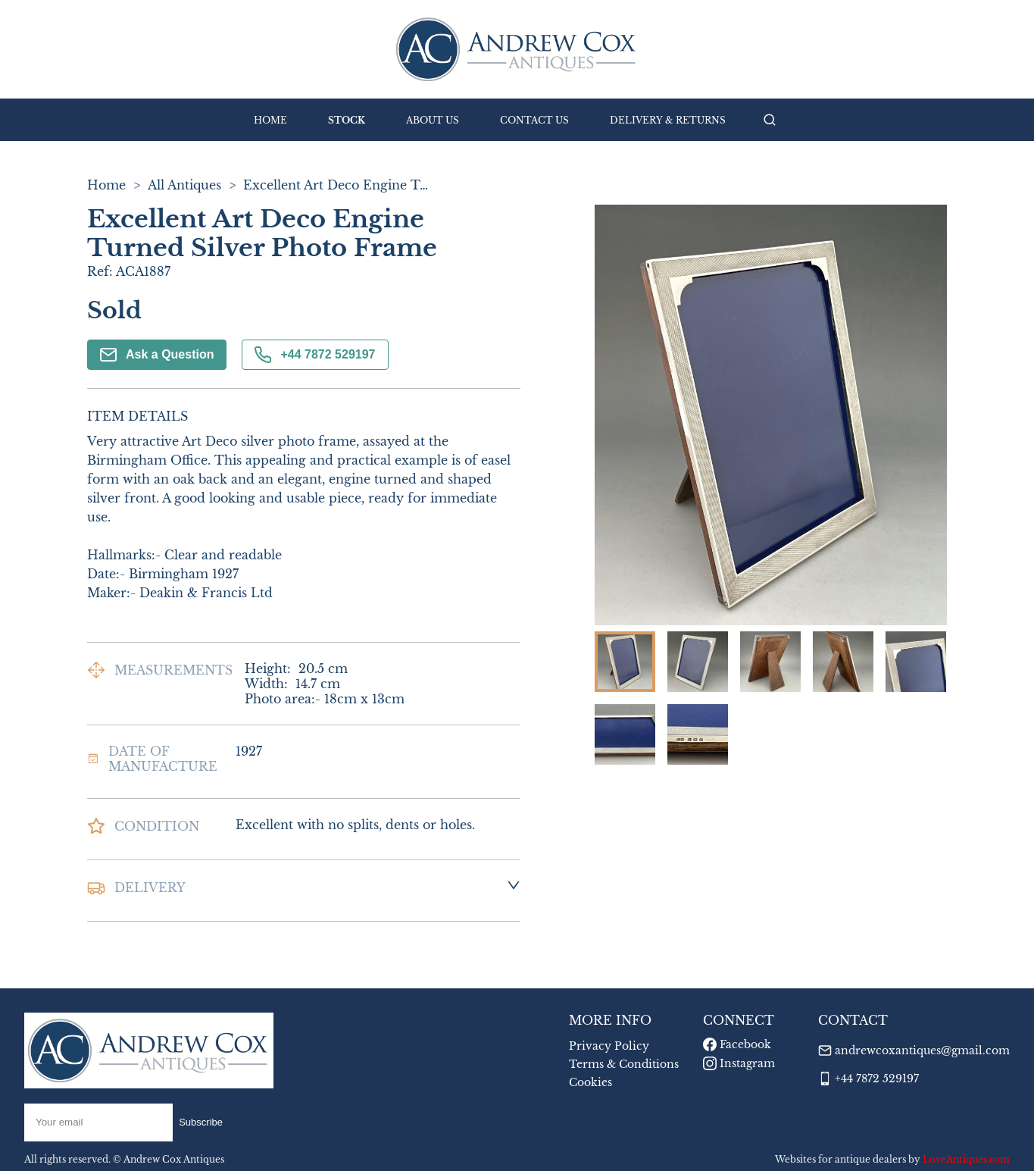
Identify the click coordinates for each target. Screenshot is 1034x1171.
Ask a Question (157, 355)
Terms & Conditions (624, 1064)
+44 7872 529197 (315, 354)
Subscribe (201, 1122)
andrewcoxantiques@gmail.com (922, 1050)
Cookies (590, 1082)
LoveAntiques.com (966, 1159)
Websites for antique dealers (840, 1159)
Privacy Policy (609, 1046)
